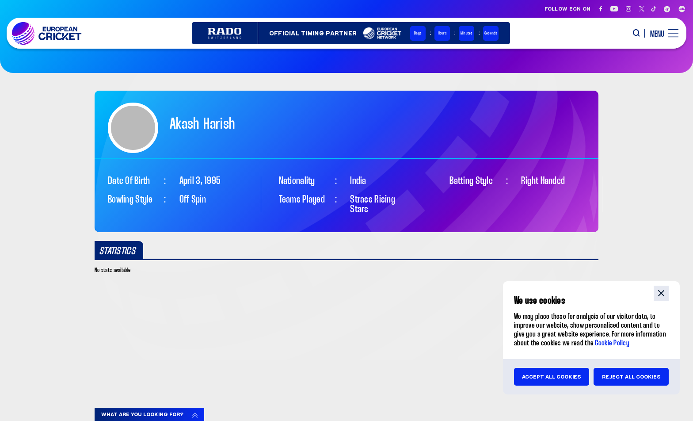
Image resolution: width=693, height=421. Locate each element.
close (661, 293)
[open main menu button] (661, 33)
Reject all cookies (631, 376)
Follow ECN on (567, 8)
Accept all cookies (551, 376)
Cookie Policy (612, 343)
